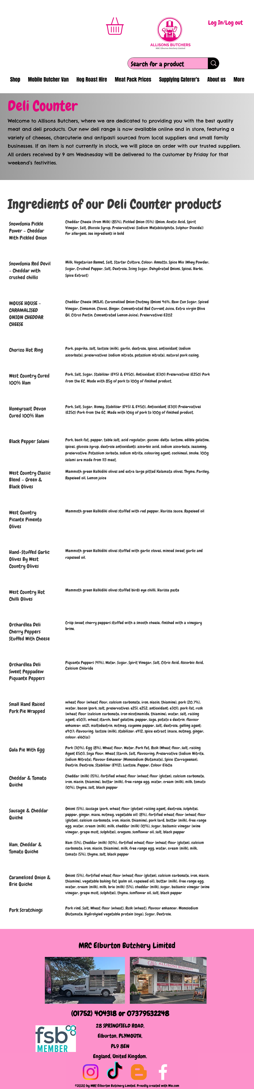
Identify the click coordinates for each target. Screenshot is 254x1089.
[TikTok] (114, 1072)
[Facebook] (162, 1072)
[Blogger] (138, 1072)
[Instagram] (90, 1072)
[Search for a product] (164, 64)
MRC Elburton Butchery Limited (127, 945)
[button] (125, 26)
